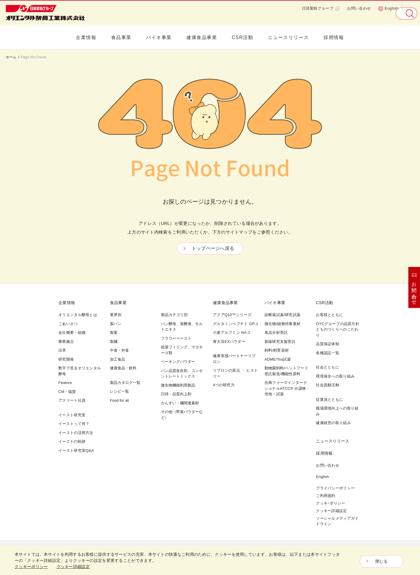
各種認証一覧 (327, 353)
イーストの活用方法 (75, 433)
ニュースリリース (288, 37)
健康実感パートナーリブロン (234, 359)
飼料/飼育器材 (277, 350)
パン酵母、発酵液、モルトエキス (182, 327)
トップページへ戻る (213, 248)
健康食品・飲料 (123, 368)
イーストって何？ (73, 423)
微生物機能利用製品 (178, 385)
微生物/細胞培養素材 (283, 324)
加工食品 (117, 359)
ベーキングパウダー (178, 361)
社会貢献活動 (327, 385)
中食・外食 (119, 350)
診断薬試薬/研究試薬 (283, 315)
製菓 (114, 332)
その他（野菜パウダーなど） (182, 415)
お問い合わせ (359, 8)
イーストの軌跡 (71, 441)
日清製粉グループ (321, 8)
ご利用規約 (325, 495)
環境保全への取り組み (335, 376)
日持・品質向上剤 (176, 394)
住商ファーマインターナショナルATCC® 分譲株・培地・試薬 (287, 388)
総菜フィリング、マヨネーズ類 (182, 350)
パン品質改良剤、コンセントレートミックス (182, 373)
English (388, 8)
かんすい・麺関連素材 (180, 403)
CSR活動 (242, 37)
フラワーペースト (176, 338)
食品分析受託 (276, 332)
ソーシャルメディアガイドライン (337, 521)
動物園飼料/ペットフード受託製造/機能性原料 (286, 371)
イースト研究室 (71, 415)
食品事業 (121, 37)
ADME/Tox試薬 (278, 359)
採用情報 (333, 37)
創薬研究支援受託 (280, 341)
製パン (115, 324)
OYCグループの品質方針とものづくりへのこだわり (337, 329)
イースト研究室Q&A (76, 450)
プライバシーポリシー (335, 488)
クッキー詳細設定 (331, 511)
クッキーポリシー (31, 566)
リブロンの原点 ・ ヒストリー (235, 373)
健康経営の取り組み (333, 423)
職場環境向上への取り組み (337, 411)
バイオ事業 (159, 37)
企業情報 (86, 37)
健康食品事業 (201, 37)
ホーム (11, 57)
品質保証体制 (327, 344)
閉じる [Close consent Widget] (381, 561)
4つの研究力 (224, 385)
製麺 (114, 341)
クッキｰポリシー (330, 503)
